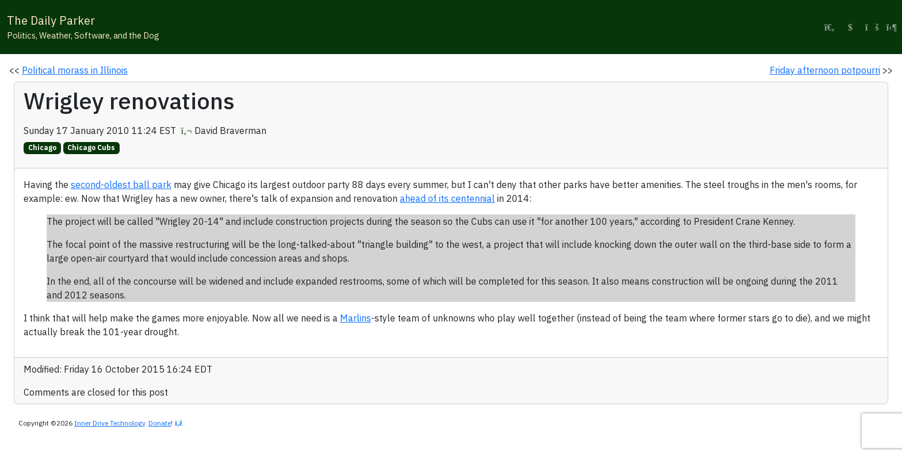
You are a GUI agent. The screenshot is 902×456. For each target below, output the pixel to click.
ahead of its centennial (447, 198)
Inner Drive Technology (109, 423)
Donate (159, 423)
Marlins (355, 318)
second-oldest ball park (121, 184)
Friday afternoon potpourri (825, 70)
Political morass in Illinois (75, 70)
